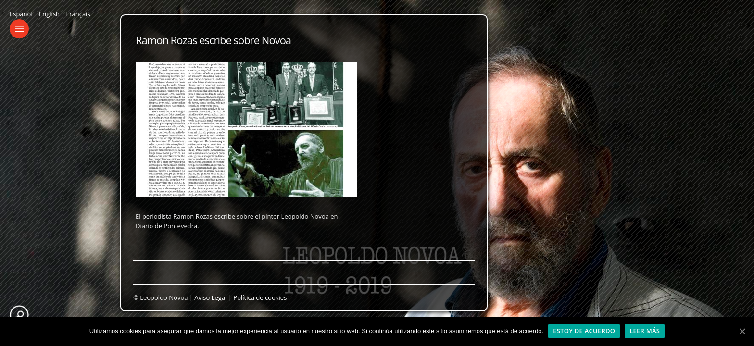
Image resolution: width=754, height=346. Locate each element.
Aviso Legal (210, 297)
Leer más (644, 330)
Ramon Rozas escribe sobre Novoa (213, 40)
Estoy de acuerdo (584, 330)
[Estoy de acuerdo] (742, 331)
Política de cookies (260, 297)
